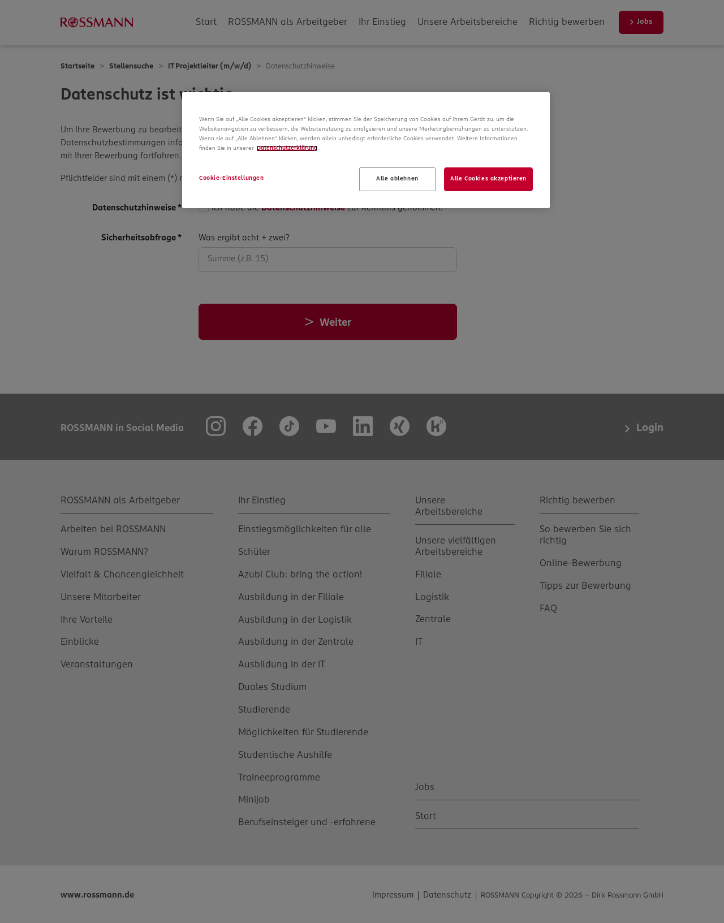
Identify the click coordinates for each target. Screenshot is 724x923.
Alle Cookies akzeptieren (488, 179)
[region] (366, 150)
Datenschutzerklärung (287, 148)
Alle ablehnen (397, 179)
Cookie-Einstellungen (231, 178)
